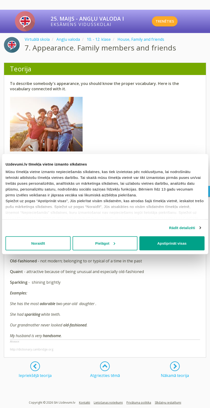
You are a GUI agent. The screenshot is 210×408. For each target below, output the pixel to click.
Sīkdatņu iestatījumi (168, 402)
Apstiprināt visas (172, 243)
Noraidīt (38, 243)
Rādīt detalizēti (182, 228)
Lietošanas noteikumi (108, 402)
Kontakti (84, 402)
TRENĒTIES (171, 21)
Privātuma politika (138, 402)
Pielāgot (105, 243)
